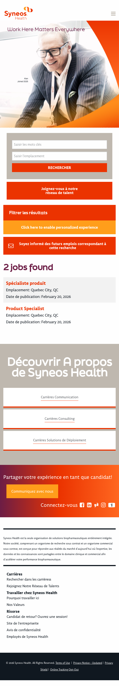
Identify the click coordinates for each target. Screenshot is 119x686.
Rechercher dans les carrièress (29, 579)
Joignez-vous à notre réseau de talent (59, 190)
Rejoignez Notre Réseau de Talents (33, 586)
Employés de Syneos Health (27, 636)
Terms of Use (63, 663)
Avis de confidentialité (24, 630)
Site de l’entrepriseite (23, 623)
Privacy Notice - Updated (87, 663)
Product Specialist (25, 308)
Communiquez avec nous (32, 491)
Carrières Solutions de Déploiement (59, 440)
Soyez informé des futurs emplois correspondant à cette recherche (62, 245)
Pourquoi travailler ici (23, 598)
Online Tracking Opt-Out (64, 669)
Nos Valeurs (15, 605)
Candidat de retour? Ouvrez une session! (37, 617)
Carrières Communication (59, 397)
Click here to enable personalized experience (59, 227)
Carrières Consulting (60, 418)
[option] (59, 74)
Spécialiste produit (26, 283)
